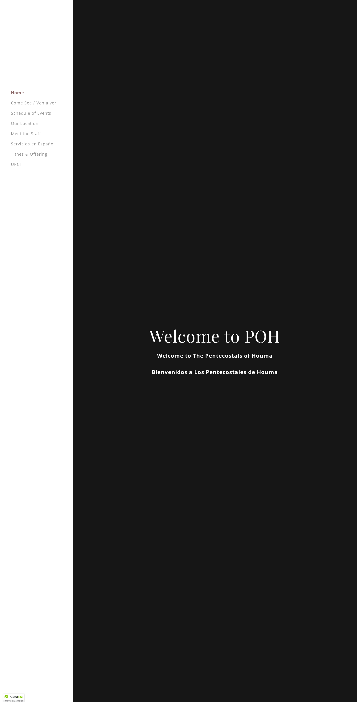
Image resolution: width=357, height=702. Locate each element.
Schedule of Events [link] (31, 113)
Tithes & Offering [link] (29, 154)
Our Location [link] (24, 123)
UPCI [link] (16, 164)
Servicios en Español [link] (33, 144)
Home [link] (17, 92)
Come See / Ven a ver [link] (33, 103)
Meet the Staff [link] (26, 133)
